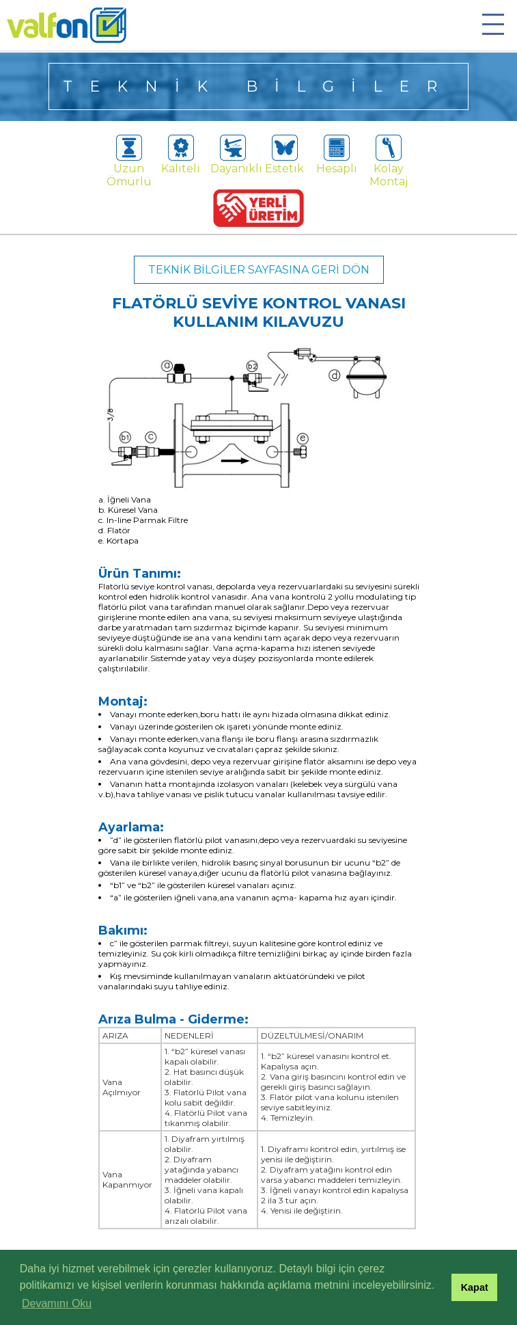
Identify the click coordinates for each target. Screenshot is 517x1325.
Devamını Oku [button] (57, 1303)
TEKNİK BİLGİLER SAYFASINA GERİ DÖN (258, 269)
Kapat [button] (474, 1287)
